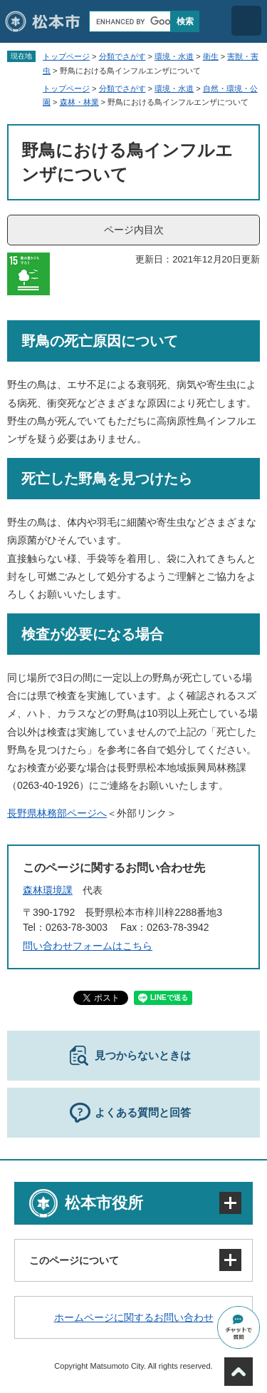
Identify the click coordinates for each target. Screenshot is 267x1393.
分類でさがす (122, 56)
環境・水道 (174, 56)
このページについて (74, 1260)
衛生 (211, 56)
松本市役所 (104, 1203)
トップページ (66, 56)
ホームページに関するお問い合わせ (134, 1317)
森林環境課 (48, 890)
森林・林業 (79, 102)
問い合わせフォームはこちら (87, 945)
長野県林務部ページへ (57, 813)
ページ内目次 (134, 229)
